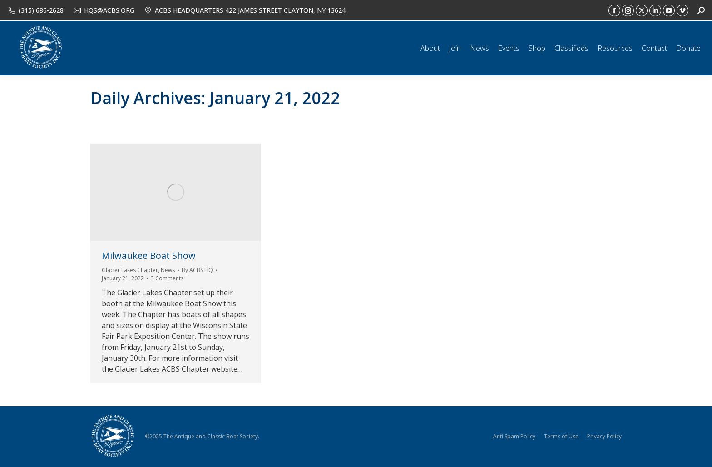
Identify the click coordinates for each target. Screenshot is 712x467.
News (168, 270)
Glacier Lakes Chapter (130, 270)
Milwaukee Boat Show (149, 255)
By (197, 270)
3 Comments (167, 278)
